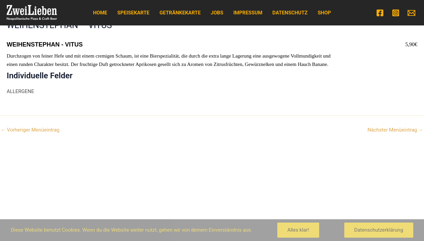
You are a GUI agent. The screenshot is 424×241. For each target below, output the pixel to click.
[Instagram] (396, 13)
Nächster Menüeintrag (395, 130)
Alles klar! (298, 230)
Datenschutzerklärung (378, 230)
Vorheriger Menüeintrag (30, 130)
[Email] (411, 13)
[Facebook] (380, 13)
